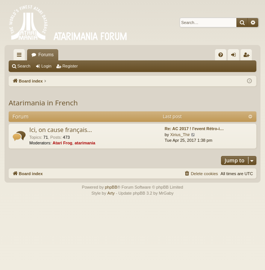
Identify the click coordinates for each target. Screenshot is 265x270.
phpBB (111, 187)
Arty (111, 193)
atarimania (84, 143)
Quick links (21, 56)
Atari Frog (63, 143)
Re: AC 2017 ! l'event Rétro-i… (194, 128)
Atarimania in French (43, 103)
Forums (46, 54)
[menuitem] (220, 54)
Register (70, 66)
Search (23, 66)
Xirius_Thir (180, 134)
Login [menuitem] (235, 56)
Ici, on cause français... (60, 130)
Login (46, 66)
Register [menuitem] (248, 56)
